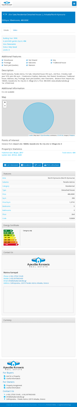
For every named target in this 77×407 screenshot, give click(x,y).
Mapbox (72, 135)
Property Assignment (14, 385)
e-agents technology (64, 405)
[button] (11, 165)
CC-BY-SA (60, 135)
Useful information (13, 378)
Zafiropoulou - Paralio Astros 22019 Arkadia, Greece (25, 399)
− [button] (5, 106)
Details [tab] (6, 30)
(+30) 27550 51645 (16, 276)
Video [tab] (15, 30)
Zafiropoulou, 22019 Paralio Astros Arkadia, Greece (29, 283)
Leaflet (31, 135)
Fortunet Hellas (51, 405)
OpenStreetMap (45, 135)
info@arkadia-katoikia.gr (17, 281)
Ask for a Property (13, 376)
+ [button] (5, 102)
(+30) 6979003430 (16, 278)
